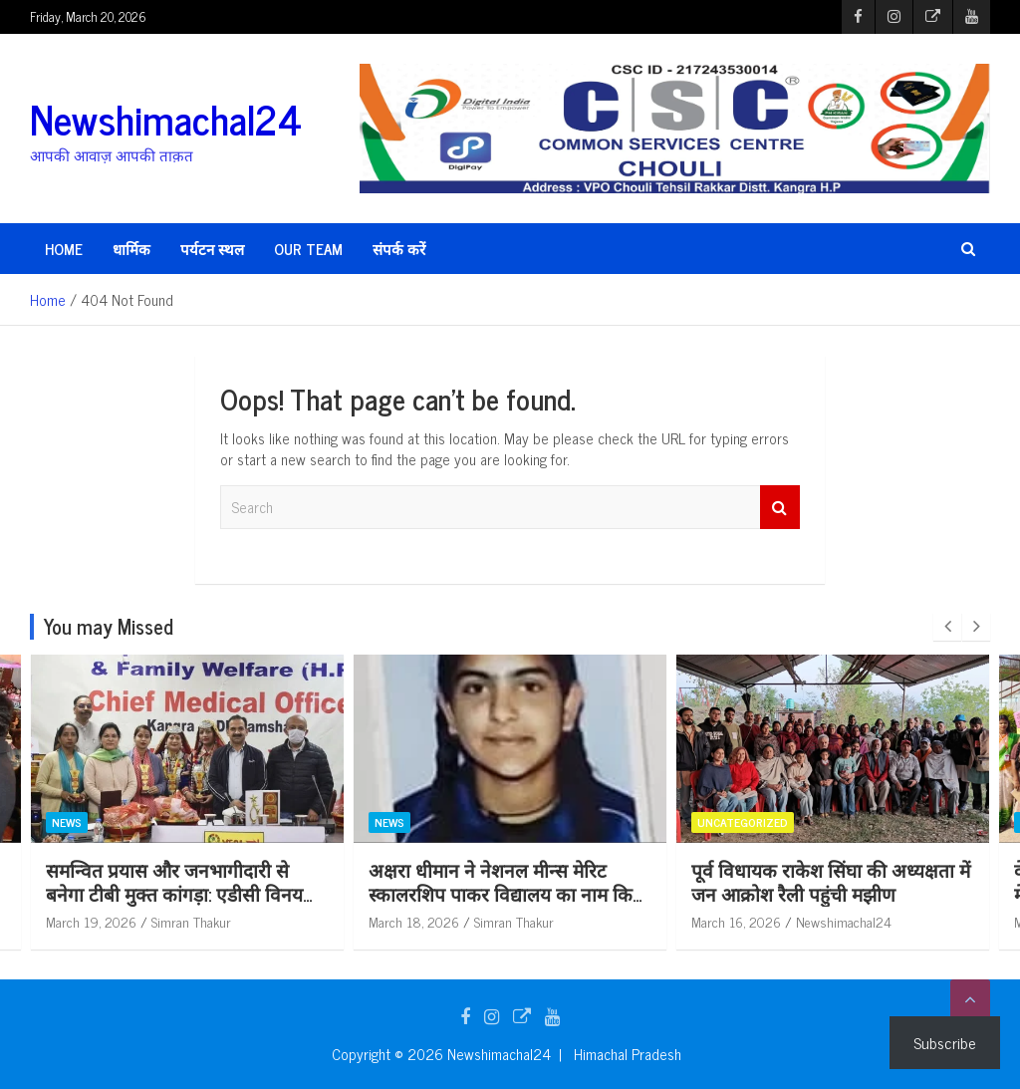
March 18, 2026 (467, 921)
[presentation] (947, 627)
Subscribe (944, 1042)
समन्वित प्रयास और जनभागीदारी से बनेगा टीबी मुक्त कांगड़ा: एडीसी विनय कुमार (228, 894)
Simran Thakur (245, 921)
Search (780, 507)
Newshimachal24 (166, 118)
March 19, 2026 (145, 921)
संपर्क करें (399, 248)
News (120, 822)
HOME (64, 248)
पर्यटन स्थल (212, 248)
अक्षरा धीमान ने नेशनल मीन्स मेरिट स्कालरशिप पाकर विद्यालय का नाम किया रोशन (562, 894)
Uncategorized (796, 822)
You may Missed (108, 626)
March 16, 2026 (790, 921)
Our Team (308, 248)
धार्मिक (131, 248)
